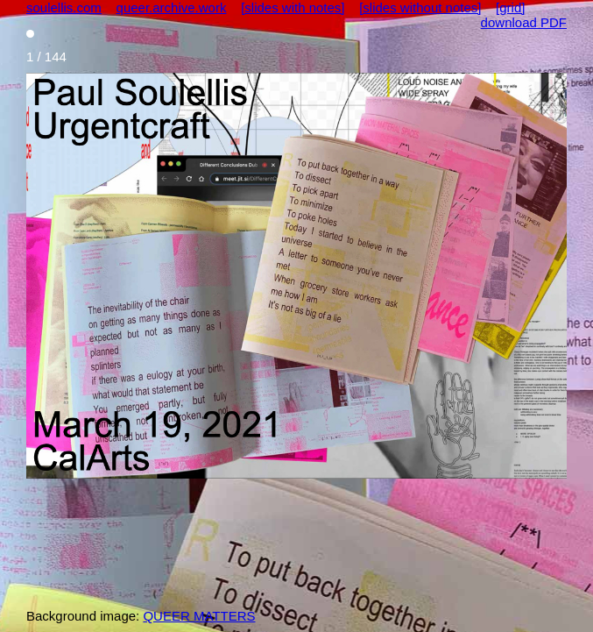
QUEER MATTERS (199, 615)
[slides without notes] (420, 7)
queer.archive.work (171, 7)
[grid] (510, 7)
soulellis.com (64, 7)
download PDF (524, 22)
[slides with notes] (292, 7)
